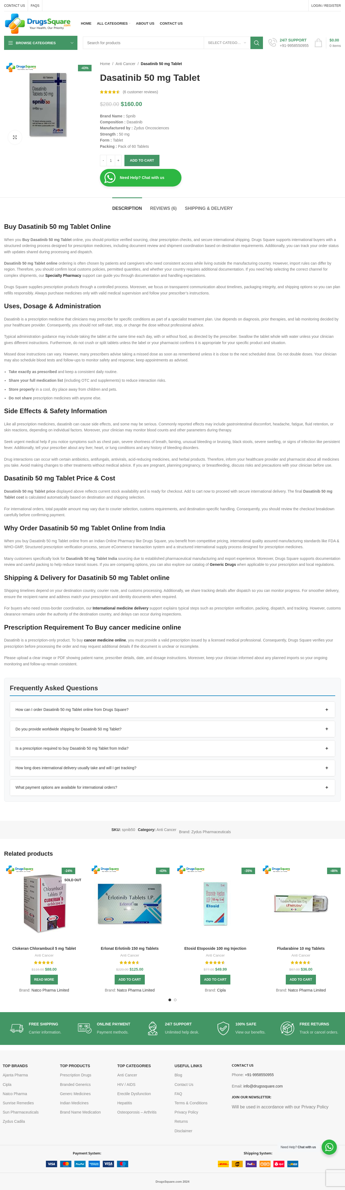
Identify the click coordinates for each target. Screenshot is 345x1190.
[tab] (127, 205)
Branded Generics (75, 1084)
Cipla (221, 990)
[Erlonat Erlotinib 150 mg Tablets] (130, 904)
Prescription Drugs (75, 1075)
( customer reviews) (140, 92)
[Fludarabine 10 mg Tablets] (301, 904)
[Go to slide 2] (175, 1000)
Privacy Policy (186, 1112)
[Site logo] (37, 23)
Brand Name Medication (80, 1112)
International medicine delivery (120, 608)
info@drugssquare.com (263, 1086)
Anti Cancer (125, 64)
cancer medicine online (105, 640)
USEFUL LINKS (188, 1066)
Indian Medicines (74, 1103)
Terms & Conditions (190, 1103)
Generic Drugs (223, 564)
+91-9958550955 (259, 1075)
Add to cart (142, 160)
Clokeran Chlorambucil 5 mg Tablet (44, 948)
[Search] (173, 43)
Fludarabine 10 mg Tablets (301, 948)
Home (105, 64)
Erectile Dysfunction (134, 1094)
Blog (178, 1075)
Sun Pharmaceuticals (21, 1112)
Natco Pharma (15, 1094)
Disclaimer (183, 1131)
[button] (172, 710)
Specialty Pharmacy (63, 275)
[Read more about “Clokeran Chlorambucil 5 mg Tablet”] (44, 979)
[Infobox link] (288, 43)
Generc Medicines (75, 1094)
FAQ (178, 1094)
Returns (181, 1121)
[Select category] (227, 43)
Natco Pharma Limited (50, 990)
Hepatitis (124, 1103)
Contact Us (183, 1084)
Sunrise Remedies (18, 1103)
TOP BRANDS (15, 1066)
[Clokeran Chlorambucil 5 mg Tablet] (44, 904)
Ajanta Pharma (15, 1075)
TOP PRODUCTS (75, 1066)
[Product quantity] (111, 160)
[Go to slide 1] (169, 1000)
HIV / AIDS (126, 1084)
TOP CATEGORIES (134, 1066)
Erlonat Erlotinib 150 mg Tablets (130, 948)
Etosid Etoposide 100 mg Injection (215, 948)
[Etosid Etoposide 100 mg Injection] (215, 904)
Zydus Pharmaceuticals (211, 832)
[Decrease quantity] (103, 160)
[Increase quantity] (118, 160)
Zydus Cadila (14, 1121)
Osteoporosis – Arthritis (137, 1112)
